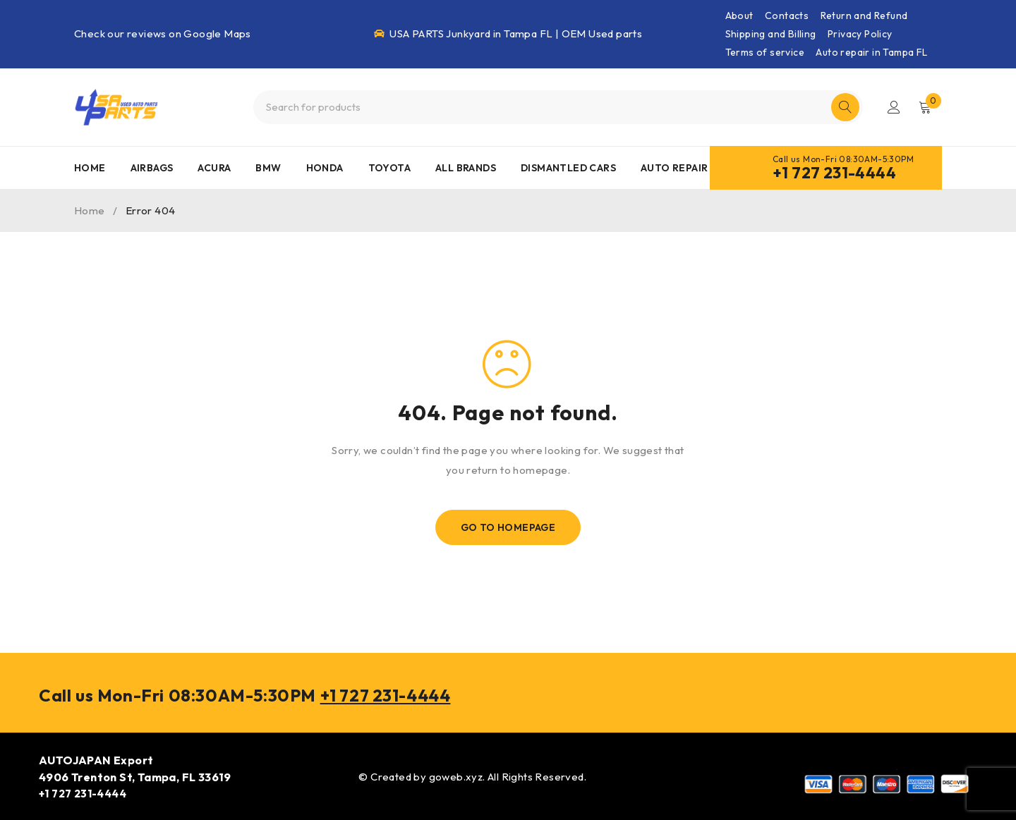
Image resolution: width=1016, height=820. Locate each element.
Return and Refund (864, 15)
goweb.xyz (456, 776)
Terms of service (764, 52)
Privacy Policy (860, 33)
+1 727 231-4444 (834, 172)
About (739, 15)
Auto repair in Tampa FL (871, 52)
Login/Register (893, 107)
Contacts (787, 15)
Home (89, 210)
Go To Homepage (508, 527)
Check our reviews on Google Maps (162, 33)
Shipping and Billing (770, 33)
